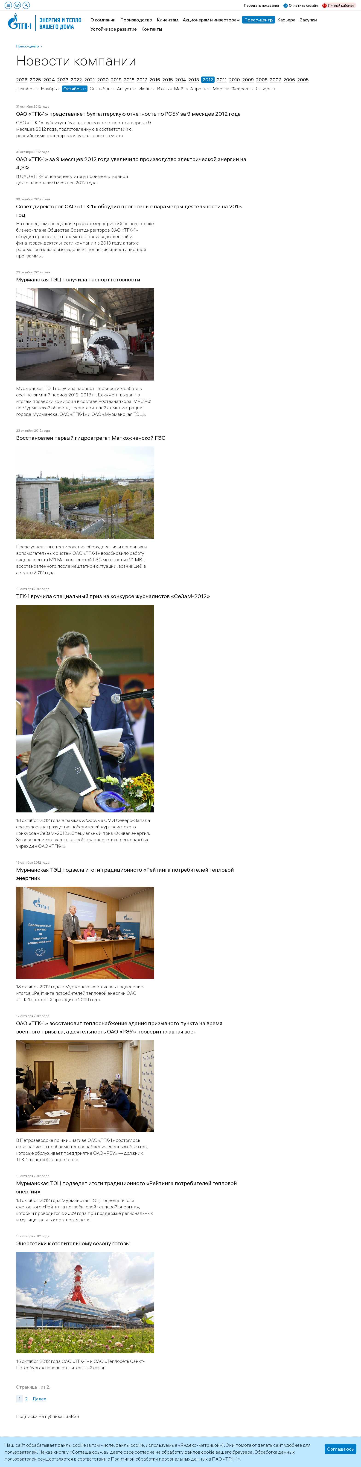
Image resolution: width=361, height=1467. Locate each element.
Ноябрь (49, 89)
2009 (248, 80)
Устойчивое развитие (113, 29)
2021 (89, 80)
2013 (193, 80)
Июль (145, 89)
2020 (103, 80)
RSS (75, 1416)
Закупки (308, 20)
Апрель (198, 89)
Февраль (241, 89)
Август (124, 89)
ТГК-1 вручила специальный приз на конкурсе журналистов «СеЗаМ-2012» (113, 596)
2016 (154, 80)
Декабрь (25, 89)
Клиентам (167, 20)
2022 (76, 80)
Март (219, 89)
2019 (116, 80)
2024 (49, 80)
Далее (39, 1399)
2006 (289, 80)
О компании (103, 20)
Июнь (163, 89)
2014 (180, 80)
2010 (234, 80)
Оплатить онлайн (303, 5)
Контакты (151, 29)
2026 (21, 80)
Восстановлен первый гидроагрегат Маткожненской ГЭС (91, 437)
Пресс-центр (258, 20)
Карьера (286, 20)
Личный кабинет (341, 5)
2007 (275, 80)
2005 (303, 80)
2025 (35, 80)
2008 (262, 80)
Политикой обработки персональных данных (159, 1459)
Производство (136, 20)
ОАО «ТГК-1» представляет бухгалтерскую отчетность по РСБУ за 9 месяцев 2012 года (128, 113)
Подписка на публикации (43, 1416)
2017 (142, 80)
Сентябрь (100, 89)
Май (179, 89)
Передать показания (261, 5)
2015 (167, 80)
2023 (62, 80)
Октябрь (73, 89)
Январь (264, 89)
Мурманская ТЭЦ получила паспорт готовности (78, 279)
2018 (129, 80)
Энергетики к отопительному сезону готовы (73, 1243)
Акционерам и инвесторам (211, 20)
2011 (222, 80)
